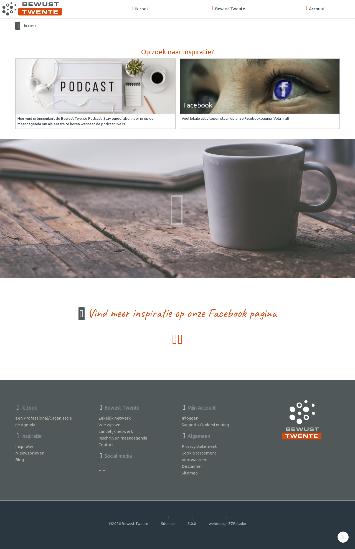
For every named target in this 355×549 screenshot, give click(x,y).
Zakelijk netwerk (114, 418)
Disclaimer (192, 466)
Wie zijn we (109, 424)
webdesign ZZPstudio (227, 520)
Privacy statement (199, 446)
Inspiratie (30, 25)
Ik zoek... (141, 8)
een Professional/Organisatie (43, 418)
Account (315, 8)
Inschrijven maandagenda (122, 438)
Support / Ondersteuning (205, 424)
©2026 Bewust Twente (128, 520)
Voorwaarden (194, 459)
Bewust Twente (228, 8)
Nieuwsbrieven (29, 453)
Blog (19, 459)
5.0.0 (192, 520)
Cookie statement (199, 453)
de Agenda (25, 424)
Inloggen (190, 418)
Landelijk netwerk (115, 431)
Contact (105, 444)
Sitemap (190, 473)
